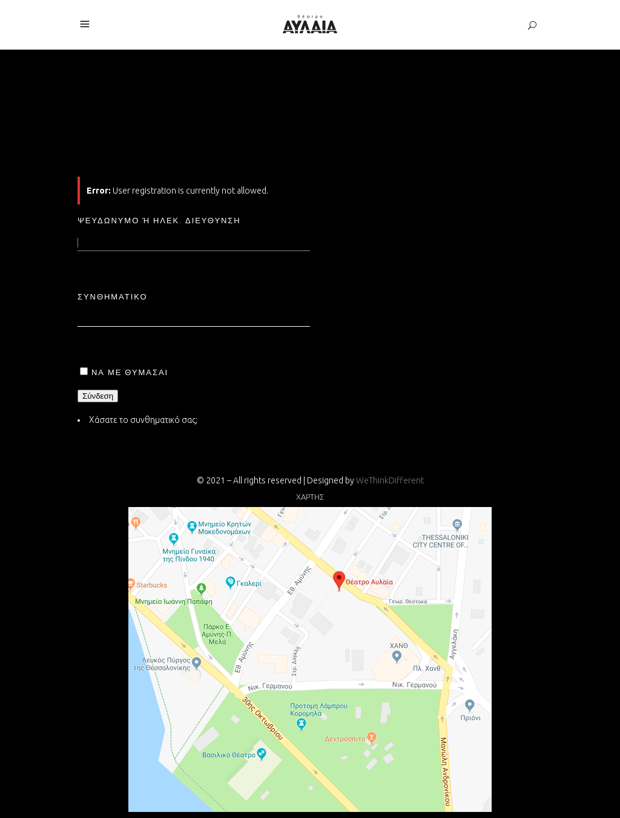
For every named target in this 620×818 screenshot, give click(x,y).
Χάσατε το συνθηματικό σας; (143, 420)
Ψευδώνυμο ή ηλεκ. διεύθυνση (159, 220)
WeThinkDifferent (390, 480)
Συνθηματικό (113, 296)
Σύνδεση (97, 396)
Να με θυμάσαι (129, 372)
